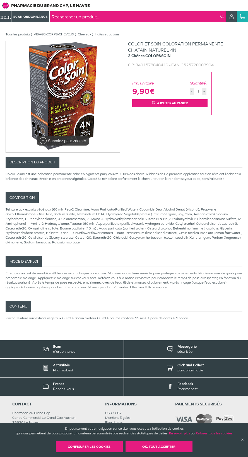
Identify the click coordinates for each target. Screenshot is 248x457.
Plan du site (113, 422)
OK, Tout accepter (158, 447)
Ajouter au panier (170, 103)
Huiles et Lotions (107, 34)
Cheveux (84, 34)
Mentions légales (117, 418)
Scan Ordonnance (30, 17)
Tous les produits (18, 34)
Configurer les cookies (89, 447)
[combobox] (136, 16)
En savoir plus (179, 433)
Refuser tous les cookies (214, 433)
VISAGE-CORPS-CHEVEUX (54, 34)
